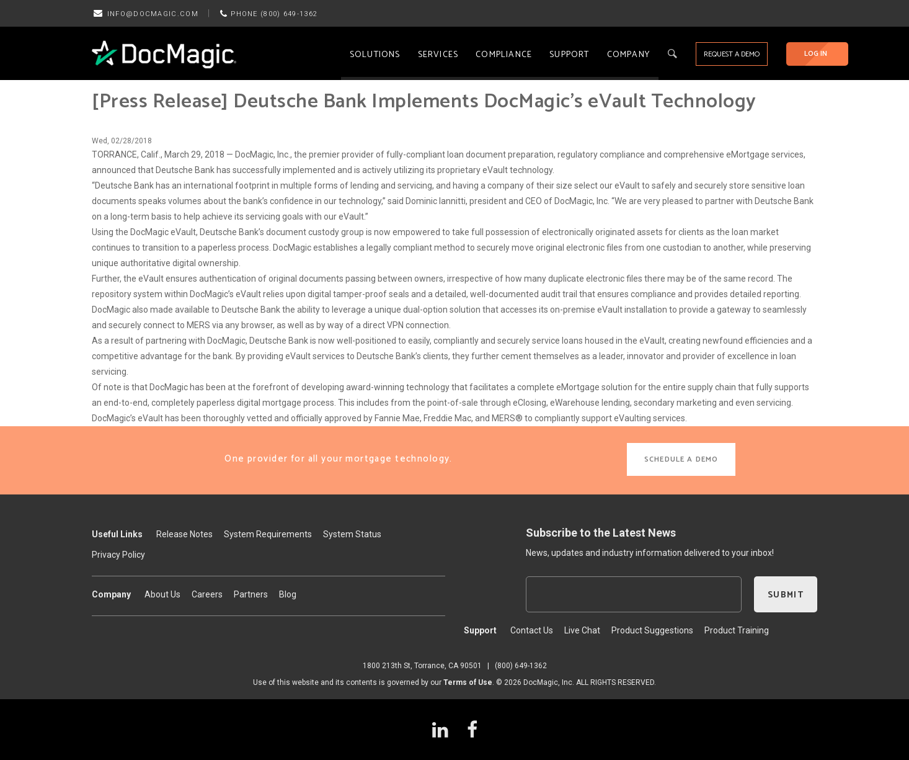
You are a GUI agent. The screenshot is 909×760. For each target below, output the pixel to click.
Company (628, 55)
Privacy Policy (118, 555)
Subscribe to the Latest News (601, 532)
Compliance (504, 55)
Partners (251, 594)
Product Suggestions (652, 630)
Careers (207, 594)
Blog (287, 594)
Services (438, 55)
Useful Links (117, 534)
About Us (162, 594)
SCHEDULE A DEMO (681, 459)
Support (569, 55)
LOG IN (815, 54)
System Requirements (268, 534)
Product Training (736, 630)
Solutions (375, 55)
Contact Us (531, 630)
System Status (352, 534)
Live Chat (582, 630)
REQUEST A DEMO (732, 54)
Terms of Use (467, 682)
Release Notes (184, 534)
